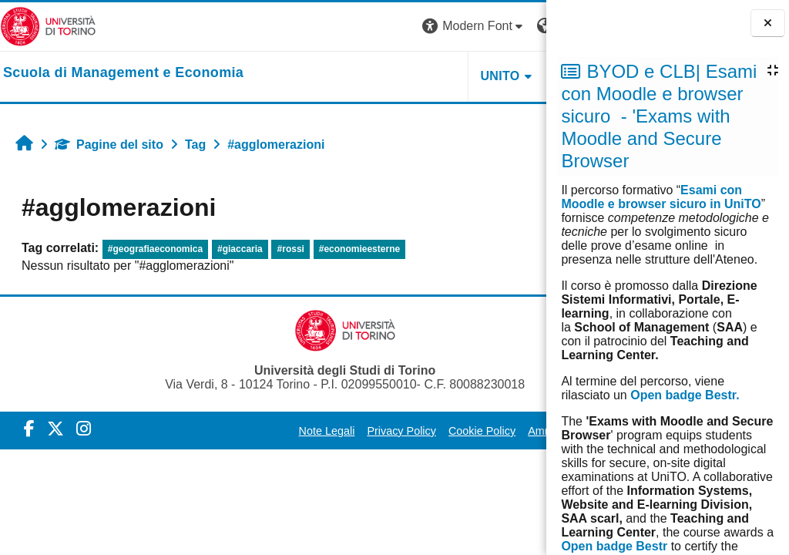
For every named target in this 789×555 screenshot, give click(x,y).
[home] (123, 73)
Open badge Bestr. (684, 395)
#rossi (290, 249)
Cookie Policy (406, 431)
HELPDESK (449, 75)
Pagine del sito (109, 144)
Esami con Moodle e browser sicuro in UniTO (660, 196)
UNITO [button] (356, 75)
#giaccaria (240, 249)
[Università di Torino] (48, 25)
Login (519, 25)
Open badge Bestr (614, 546)
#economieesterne (359, 249)
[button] (330, 27)
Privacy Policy (326, 431)
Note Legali (251, 431)
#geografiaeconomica (155, 249)
